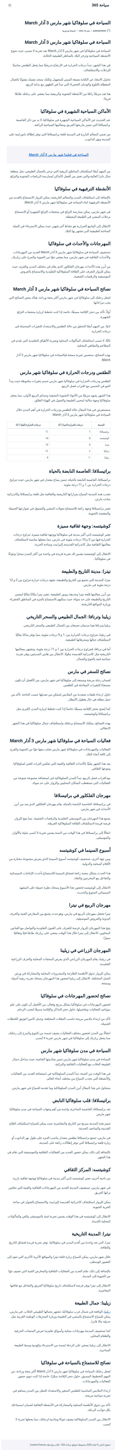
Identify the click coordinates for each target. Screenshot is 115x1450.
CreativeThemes (37, 1444)
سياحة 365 (99, 5)
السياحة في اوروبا (67, 31)
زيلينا (106, 1311)
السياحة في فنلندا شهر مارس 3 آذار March (57, 154)
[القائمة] (8, 5)
